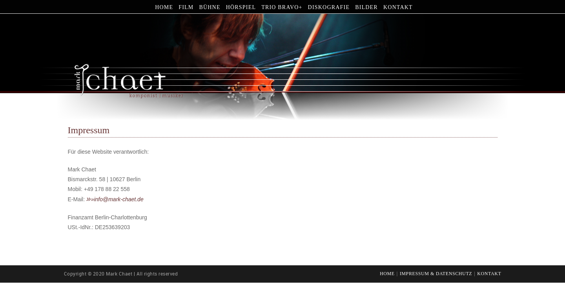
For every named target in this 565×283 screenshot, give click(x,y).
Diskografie (329, 7)
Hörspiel (241, 7)
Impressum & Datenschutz (436, 274)
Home (164, 7)
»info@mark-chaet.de (117, 199)
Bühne (209, 7)
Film (186, 7)
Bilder (366, 7)
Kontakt (398, 7)
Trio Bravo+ (281, 7)
